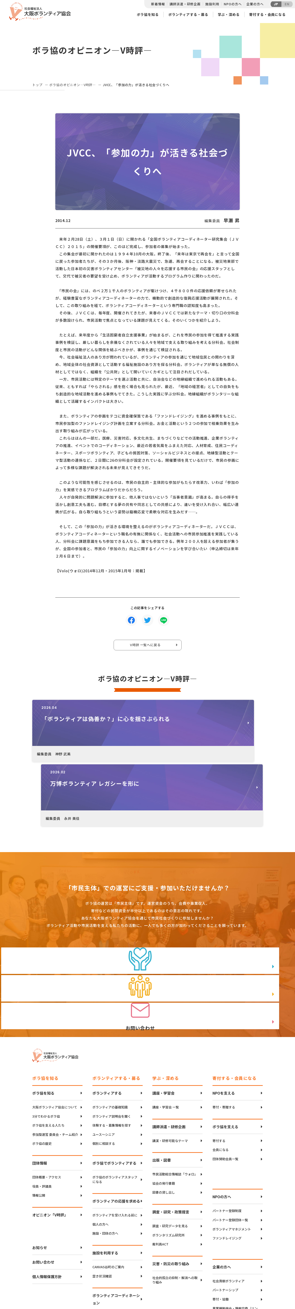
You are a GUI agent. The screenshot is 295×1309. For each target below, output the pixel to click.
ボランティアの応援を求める (116, 1127)
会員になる (220, 1076)
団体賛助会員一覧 (225, 1085)
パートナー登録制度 (227, 1137)
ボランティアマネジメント (231, 1156)
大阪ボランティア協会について (54, 1033)
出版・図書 (161, 1086)
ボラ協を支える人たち (48, 1052)
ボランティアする (107, 1019)
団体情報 (39, 1089)
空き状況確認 (102, 1203)
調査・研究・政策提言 (170, 1138)
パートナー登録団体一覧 (230, 1146)
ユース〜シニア (103, 1061)
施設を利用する (105, 1179)
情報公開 (38, 1122)
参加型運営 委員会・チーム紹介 (55, 1061)
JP (276, 4)
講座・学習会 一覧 (165, 1033)
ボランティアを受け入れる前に (114, 1142)
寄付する (218, 1067)
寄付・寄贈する (223, 1033)
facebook (247, 1278)
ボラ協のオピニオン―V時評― (72, 84)
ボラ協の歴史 (42, 1070)
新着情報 (158, 4)
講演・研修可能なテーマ (170, 1067)
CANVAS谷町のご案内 (108, 1193)
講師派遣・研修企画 (185, 4)
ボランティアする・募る (188, 14)
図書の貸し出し (163, 1119)
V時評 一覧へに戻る (146, 646)
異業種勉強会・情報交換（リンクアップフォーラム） (235, 1237)
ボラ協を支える (225, 1053)
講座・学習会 (163, 1019)
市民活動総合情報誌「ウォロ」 (175, 1101)
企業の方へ (254, 4)
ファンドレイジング (227, 1165)
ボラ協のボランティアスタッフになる (114, 1106)
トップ (37, 84)
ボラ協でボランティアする (114, 1089)
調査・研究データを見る (170, 1152)
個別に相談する (103, 1070)
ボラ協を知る (148, 14)
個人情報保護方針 (47, 1203)
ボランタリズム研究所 (168, 1162)
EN (287, 4)
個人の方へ (100, 1151)
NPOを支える (223, 1019)
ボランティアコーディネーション (116, 1225)
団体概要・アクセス (46, 1104)
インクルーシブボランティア (113, 1243)
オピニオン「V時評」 (50, 1141)
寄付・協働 (220, 1226)
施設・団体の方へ (105, 1160)
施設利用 (212, 4)
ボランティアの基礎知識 (110, 1033)
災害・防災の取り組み (170, 1190)
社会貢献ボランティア (228, 1207)
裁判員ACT (160, 1171)
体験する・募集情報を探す (111, 1052)
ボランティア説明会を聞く (111, 1043)
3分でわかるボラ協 (46, 1043)
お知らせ (39, 1174)
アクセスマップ (157, 1274)
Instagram (246, 1289)
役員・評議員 (42, 1113)
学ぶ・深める (229, 14)
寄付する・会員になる (267, 14)
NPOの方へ (233, 4)
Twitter (246, 1266)
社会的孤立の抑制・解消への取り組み (175, 1206)
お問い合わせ (43, 1188)
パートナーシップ (225, 1216)
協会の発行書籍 (163, 1110)
